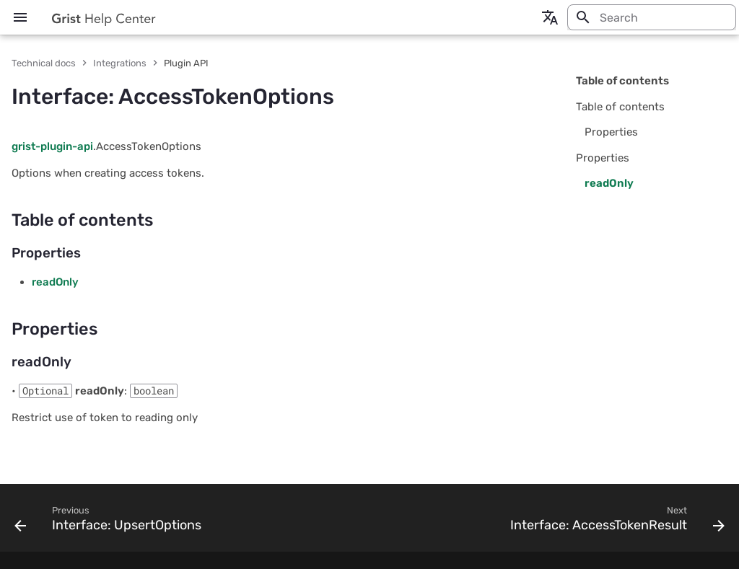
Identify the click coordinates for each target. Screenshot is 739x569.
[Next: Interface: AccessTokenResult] (614, 522)
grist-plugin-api (52, 146)
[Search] (651, 17)
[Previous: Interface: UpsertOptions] (111, 522)
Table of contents (622, 80)
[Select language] (549, 17)
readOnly (55, 281)
